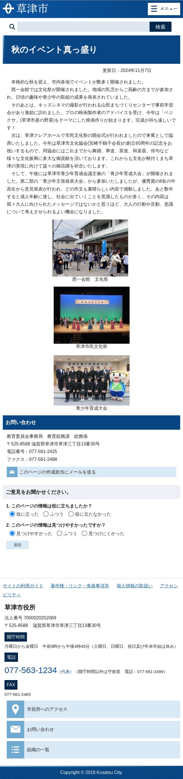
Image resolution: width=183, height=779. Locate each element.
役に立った (27, 514)
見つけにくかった (107, 533)
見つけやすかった (34, 533)
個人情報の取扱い (135, 585)
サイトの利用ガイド (23, 585)
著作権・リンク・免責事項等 (80, 585)
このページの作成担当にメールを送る (57, 472)
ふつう (57, 514)
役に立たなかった (93, 514)
